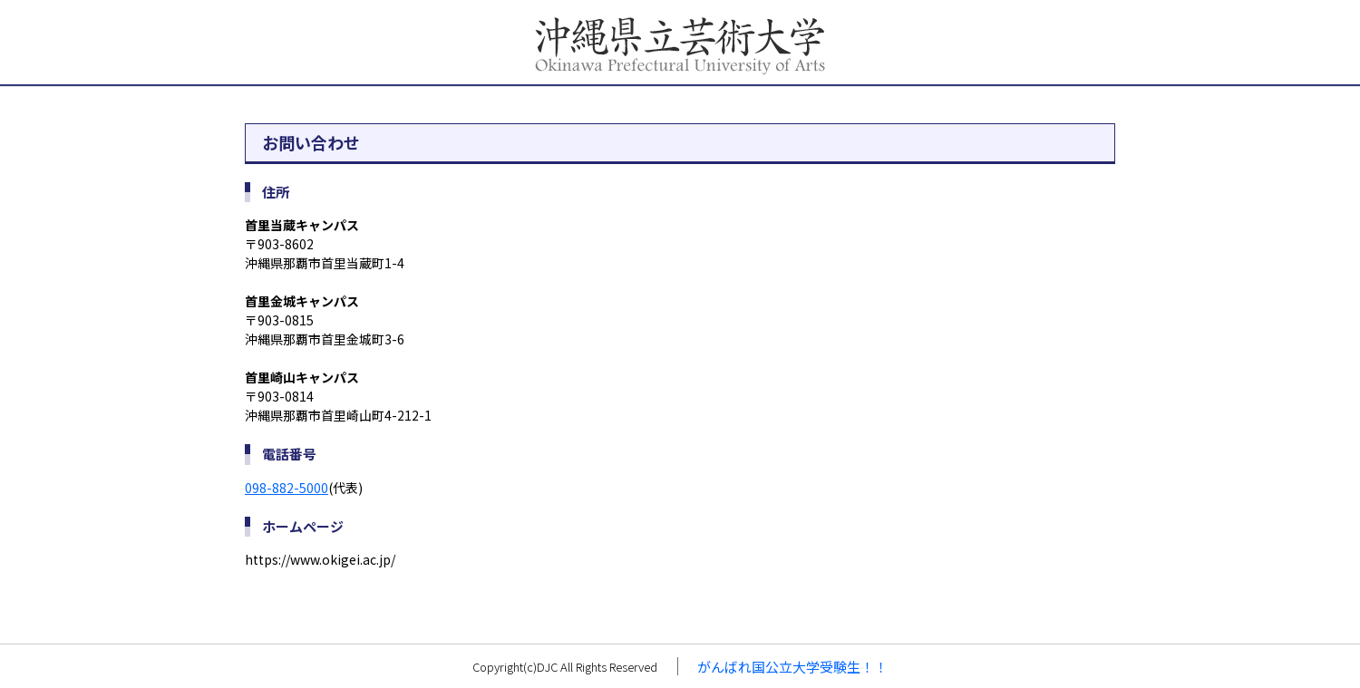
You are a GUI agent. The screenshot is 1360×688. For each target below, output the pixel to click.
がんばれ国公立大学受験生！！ (792, 666)
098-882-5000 (286, 488)
